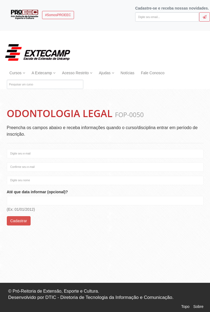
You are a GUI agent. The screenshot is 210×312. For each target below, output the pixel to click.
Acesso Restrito (77, 73)
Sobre (198, 306)
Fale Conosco (152, 73)
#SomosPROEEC (58, 15)
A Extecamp (44, 73)
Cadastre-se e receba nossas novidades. (172, 8)
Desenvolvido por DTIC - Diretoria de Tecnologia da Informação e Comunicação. (90, 297)
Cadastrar (18, 221)
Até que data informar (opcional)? (37, 192)
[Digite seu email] (167, 17)
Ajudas (106, 73)
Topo (185, 306)
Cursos (17, 73)
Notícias (128, 73)
